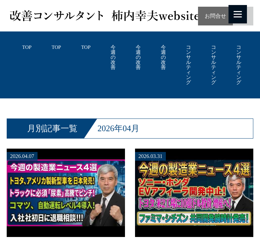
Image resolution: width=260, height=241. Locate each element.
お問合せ (215, 16)
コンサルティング (188, 65)
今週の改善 (113, 57)
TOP (26, 47)
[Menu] (238, 14)
